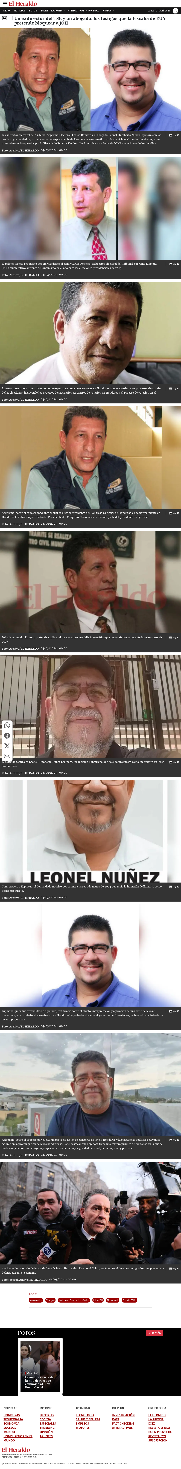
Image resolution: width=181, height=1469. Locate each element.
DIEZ (151, 1423)
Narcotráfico (36, 1300)
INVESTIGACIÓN (123, 1415)
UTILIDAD (83, 1408)
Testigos (50, 1300)
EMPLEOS (82, 1423)
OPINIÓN (46, 1432)
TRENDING (47, 1428)
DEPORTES (47, 1415)
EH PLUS (118, 1408)
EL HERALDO (157, 1415)
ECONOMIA (11, 1423)
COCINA (45, 1419)
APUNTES (46, 1436)
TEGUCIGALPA (13, 1419)
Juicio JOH (98, 1300)
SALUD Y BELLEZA (88, 1419)
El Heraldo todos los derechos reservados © (27, 1454)
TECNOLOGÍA (85, 1415)
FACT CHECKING (123, 1423)
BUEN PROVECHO (160, 1432)
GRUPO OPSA (157, 1408)
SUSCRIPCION (158, 1440)
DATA (115, 1419)
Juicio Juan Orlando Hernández (74, 1300)
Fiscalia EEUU (129, 1300)
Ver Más (154, 1332)
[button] (7, 725)
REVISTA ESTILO (159, 1428)
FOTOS (26, 1333)
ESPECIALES (48, 1423)
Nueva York (112, 1300)
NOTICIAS (10, 1408)
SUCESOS (10, 1428)
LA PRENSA (156, 1419)
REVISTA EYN (157, 1436)
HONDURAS (12, 1415)
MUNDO (9, 1432)
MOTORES (83, 1428)
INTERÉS (46, 1408)
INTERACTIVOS (122, 1428)
